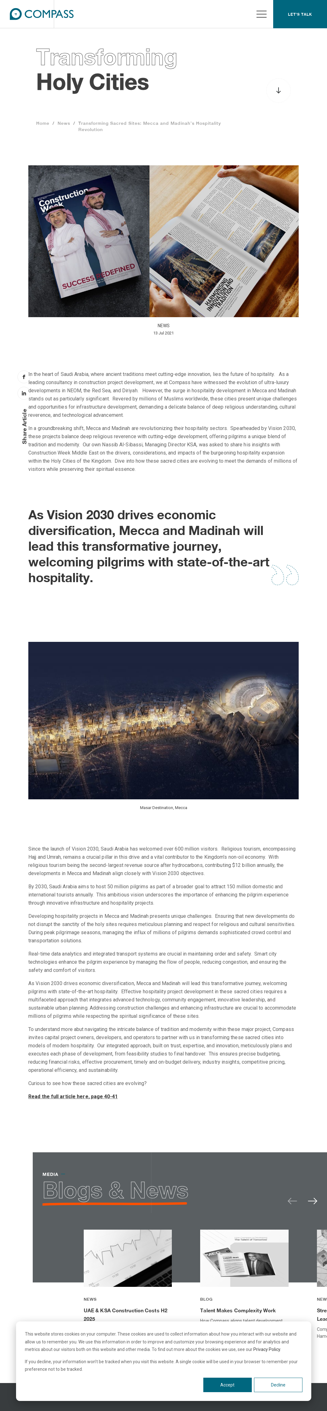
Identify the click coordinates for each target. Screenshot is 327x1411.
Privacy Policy (266, 1349)
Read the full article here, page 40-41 (73, 1097)
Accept (227, 1384)
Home (42, 123)
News (64, 123)
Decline (278, 1384)
